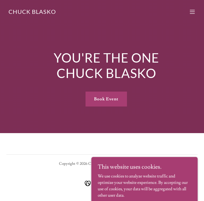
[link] (32, 12)
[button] (192, 11)
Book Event (106, 99)
